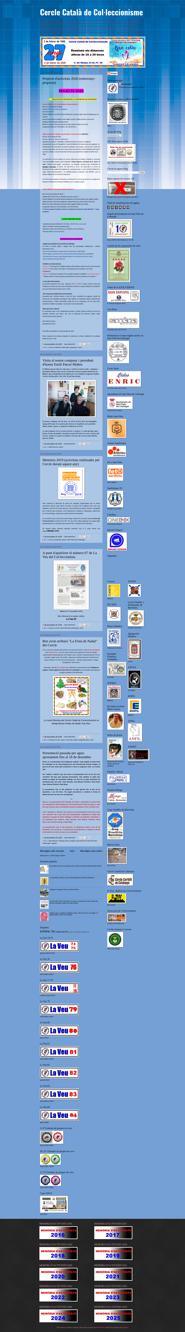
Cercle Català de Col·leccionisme (91, 12)
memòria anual (60, 540)
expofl (70, 932)
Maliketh (100, 1327)
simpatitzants (83, 740)
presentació (81, 841)
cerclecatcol (126, 84)
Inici (72, 850)
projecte (73, 347)
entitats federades (62, 347)
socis (80, 347)
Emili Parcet (53, 447)
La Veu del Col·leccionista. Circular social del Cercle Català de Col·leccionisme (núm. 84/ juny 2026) (74, 902)
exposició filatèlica (81, 932)
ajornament (53, 841)
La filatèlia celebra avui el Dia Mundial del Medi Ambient (72, 878)
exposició (60, 932)
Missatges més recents (52, 850)
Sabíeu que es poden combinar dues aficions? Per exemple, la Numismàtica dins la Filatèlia (74, 914)
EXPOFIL (45, 931)
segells (54, 843)
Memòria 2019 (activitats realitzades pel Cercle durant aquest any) (70, 462)
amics (63, 740)
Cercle (51, 347)
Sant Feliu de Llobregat (76, 540)
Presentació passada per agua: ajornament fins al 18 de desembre (66, 755)
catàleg (61, 841)
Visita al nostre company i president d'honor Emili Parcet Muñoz (67, 362)
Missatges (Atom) (58, 855)
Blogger (125, 1327)
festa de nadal (72, 740)
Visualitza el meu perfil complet (131, 87)
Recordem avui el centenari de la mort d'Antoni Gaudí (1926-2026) (75, 866)
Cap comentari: (70, 344)
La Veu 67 (71, 619)
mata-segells (70, 841)
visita (61, 447)
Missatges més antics (91, 850)
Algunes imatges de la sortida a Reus (64, 889)
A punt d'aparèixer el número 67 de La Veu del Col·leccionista (69, 555)
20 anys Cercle (54, 740)
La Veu (57, 628)
